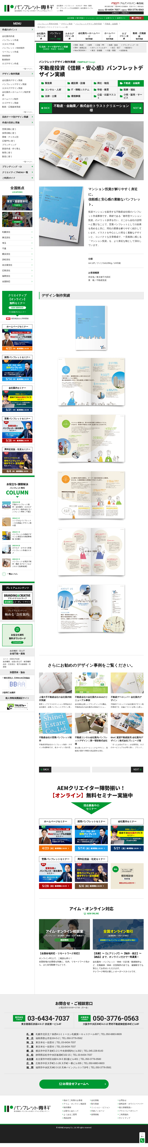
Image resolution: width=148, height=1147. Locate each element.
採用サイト (121, 18)
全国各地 (123, 50)
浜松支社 (6, 259)
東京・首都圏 (97, 50)
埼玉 (4, 243)
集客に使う (7, 152)
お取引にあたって (71, 1115)
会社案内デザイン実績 (12, 80)
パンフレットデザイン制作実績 (88, 24)
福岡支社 (6, 276)
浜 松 (29, 1059)
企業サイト (110, 18)
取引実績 (80, 18)
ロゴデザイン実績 (10, 103)
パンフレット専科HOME (48, 24)
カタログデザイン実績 (12, 88)
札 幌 (29, 1038)
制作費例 (67, 1111)
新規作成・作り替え (11, 148)
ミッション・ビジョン (94, 18)
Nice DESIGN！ (80, 50)
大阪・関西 (111, 50)
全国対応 (6, 281)
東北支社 (6, 237)
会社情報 (70, 18)
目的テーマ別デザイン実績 (15, 117)
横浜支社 (6, 254)
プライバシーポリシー (128, 1115)
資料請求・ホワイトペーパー (131, 1108)
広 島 (29, 1067)
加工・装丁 (116, 48)
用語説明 (67, 1122)
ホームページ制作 (10, 99)
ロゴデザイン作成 (10, 63)
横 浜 (29, 1055)
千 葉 (29, 1050)
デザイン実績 (66, 24)
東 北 (29, 1042)
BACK (47, 112)
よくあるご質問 (70, 1118)
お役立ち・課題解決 (17, 488)
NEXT (136, 112)
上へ (142, 1136)
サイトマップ (124, 1122)
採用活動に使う (9, 133)
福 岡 (29, 1071)
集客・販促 (113, 45)
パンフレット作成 (10, 40)
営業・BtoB (78, 45)
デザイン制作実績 (11, 74)
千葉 (4, 248)
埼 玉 (29, 1046)
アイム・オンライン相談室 (75, 1108)
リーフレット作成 (10, 52)
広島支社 (6, 270)
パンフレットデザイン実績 (14, 84)
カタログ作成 (8, 44)
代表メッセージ (97, 1115)
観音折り (128, 48)
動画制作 (6, 59)
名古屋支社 (7, 265)
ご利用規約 (123, 1118)
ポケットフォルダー (99, 48)
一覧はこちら (12, 574)
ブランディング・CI (130, 45)
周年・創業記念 (80, 48)
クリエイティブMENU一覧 (15, 172)
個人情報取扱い (125, 1111)
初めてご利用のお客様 (73, 1104)
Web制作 (6, 56)
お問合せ (137, 18)
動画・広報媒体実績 (11, 107)
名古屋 (29, 1063)
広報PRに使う (8, 141)
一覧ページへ (27, 69)
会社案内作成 (8, 36)
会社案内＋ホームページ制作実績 (16, 93)
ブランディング (9, 145)
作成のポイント (9, 29)
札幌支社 (6, 232)
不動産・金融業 (111, 24)
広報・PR (100, 45)
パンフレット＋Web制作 (13, 48)
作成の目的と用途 (11, 122)
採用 (90, 45)
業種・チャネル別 (10, 137)
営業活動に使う (9, 129)
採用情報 (95, 1118)
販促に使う (7, 156)
